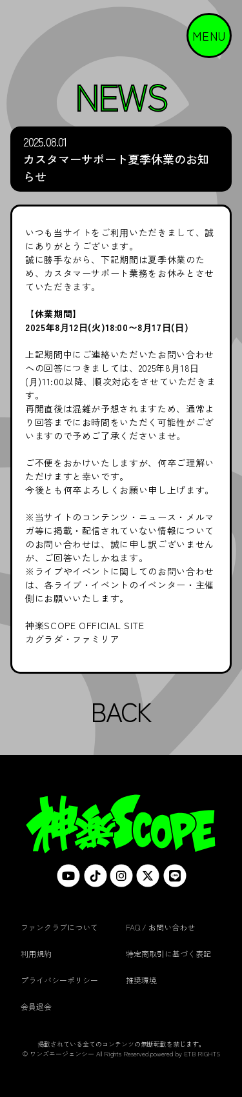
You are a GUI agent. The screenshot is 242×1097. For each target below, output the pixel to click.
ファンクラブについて (59, 926)
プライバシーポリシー (59, 979)
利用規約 (36, 953)
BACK (121, 711)
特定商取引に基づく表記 (168, 953)
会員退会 (36, 1006)
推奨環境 (141, 979)
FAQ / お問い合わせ (160, 926)
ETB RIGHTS (202, 1053)
